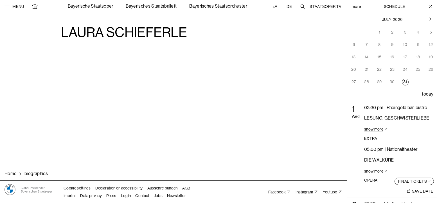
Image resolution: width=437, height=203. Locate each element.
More (356, 6)
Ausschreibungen (162, 188)
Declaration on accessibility (119, 188)
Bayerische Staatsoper (90, 6)
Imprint (70, 195)
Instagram (305, 192)
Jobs (158, 195)
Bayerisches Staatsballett (151, 6)
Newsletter (176, 195)
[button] (14, 6)
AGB (186, 188)
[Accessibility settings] (276, 6)
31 (405, 82)
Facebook (277, 192)
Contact (142, 195)
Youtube (330, 192)
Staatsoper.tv (325, 6)
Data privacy (91, 195)
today (427, 94)
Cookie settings (77, 188)
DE (289, 6)
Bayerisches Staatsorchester (218, 6)
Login (126, 195)
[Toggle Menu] (430, 6)
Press (111, 195)
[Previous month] (430, 19)
